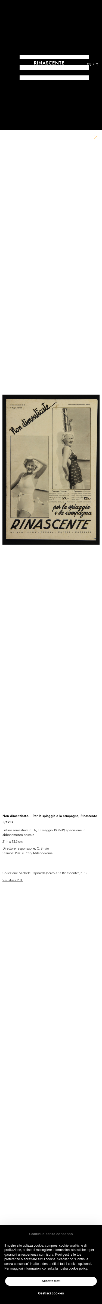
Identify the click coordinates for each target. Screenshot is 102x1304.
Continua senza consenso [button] (51, 1234)
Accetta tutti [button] (51, 1281)
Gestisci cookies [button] (51, 1293)
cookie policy (78, 1268)
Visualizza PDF (12, 880)
